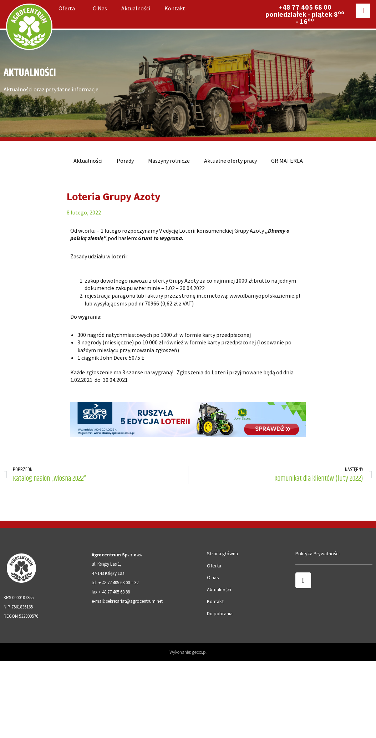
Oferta (68, 8)
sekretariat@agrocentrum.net (134, 601)
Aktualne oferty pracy (230, 160)
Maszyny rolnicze (169, 160)
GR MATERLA (287, 160)
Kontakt (174, 8)
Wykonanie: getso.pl (188, 652)
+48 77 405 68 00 (305, 6)
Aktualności (135, 8)
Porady (125, 160)
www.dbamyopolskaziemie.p (264, 295)
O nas (100, 8)
